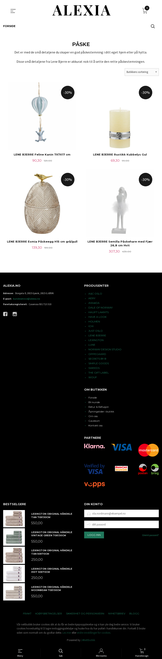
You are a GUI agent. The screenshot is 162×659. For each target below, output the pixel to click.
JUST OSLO (95, 331)
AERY (91, 298)
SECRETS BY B (97, 359)
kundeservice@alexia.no (26, 299)
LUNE (91, 345)
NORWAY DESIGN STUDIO (105, 350)
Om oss (93, 416)
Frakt (27, 614)
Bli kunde (94, 402)
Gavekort (94, 421)
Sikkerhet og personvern (85, 614)
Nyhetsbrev (116, 614)
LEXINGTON (96, 340)
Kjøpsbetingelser (48, 614)
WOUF (92, 377)
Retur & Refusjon (98, 407)
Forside (92, 398)
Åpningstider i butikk (101, 412)
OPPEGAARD (97, 354)
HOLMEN (94, 322)
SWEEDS (94, 368)
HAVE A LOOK (97, 317)
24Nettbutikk (88, 641)
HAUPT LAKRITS (98, 312)
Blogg (134, 614)
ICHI (90, 326)
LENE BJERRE (97, 336)
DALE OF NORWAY (100, 308)
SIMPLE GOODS (98, 364)
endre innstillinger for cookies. (94, 633)
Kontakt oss (95, 426)
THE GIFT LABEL (98, 373)
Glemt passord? (150, 535)
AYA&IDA (94, 303)
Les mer (66, 633)
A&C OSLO (95, 294)
